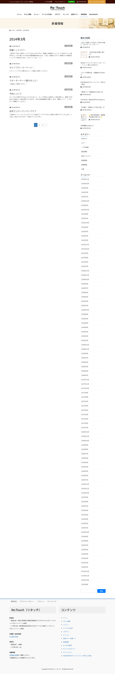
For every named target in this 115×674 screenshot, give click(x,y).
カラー (83, 143)
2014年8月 (84, 541)
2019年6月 (84, 319)
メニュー (66, 625)
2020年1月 (84, 305)
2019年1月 (84, 340)
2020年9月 (84, 284)
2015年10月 (85, 493)
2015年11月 (85, 488)
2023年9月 (84, 214)
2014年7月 (84, 545)
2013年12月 (85, 571)
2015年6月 (84, 510)
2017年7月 (84, 401)
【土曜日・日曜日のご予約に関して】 (93, 107)
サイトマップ (51, 601)
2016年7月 (84, 454)
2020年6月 (84, 292)
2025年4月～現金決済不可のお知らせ (93, 100)
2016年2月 (84, 475)
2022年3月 (84, 240)
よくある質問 (48, 1)
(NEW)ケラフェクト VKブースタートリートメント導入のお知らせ (93, 64)
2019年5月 (84, 323)
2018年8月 (84, 353)
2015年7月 (84, 506)
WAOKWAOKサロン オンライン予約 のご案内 (93, 83)
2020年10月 (85, 279)
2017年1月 (84, 427)
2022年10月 (85, 223)
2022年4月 (84, 236)
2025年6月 (84, 188)
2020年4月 (84, 297)
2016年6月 (84, 458)
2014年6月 (84, 550)
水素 (82, 169)
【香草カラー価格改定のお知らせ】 (92, 92)
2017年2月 (84, 423)
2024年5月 (84, 205)
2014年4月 (84, 558)
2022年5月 (84, 231)
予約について (15, 93)
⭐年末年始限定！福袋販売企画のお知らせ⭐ (97, 116)
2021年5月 (84, 253)
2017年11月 (85, 384)
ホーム (65, 618)
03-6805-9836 (13, 636)
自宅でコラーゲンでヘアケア (22, 111)
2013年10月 (85, 580)
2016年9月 (84, 445)
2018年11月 (85, 349)
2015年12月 (85, 484)
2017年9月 (84, 393)
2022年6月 (84, 227)
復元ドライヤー (86, 156)
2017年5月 (84, 410)
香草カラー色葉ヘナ (69, 638)
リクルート (40, 601)
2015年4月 (84, 519)
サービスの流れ (68, 628)
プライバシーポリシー (27, 601)
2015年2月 (84, 523)
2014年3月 (84, 563)
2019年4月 (84, 327)
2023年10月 (85, 210)
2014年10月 (85, 532)
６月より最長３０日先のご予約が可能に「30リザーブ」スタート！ (93, 44)
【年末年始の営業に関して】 (97, 53)
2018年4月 (84, 362)
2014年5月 (84, 554)
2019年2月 (84, 336)
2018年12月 (85, 345)
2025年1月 (84, 197)
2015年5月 (84, 515)
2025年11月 (85, 179)
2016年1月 (84, 480)
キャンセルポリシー (60, 1)
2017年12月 (85, 380)
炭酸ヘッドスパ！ (17, 49)
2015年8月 (84, 502)
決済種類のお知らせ (87, 126)
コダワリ (66, 632)
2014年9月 (84, 536)
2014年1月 (84, 567)
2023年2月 (84, 218)
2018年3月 (84, 367)
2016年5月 (84, 462)
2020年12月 (85, 271)
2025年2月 (84, 192)
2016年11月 (85, 436)
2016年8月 (84, 449)
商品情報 (84, 152)
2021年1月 (84, 266)
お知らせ (84, 138)
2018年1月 (84, 375)
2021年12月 (85, 244)
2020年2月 (84, 301)
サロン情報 (66, 621)
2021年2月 (84, 262)
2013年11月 (85, 576)
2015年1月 (84, 528)
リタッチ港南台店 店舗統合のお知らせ (93, 74)
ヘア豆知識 (85, 147)
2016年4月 (84, 467)
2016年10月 (85, 441)
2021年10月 (85, 249)
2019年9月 (84, 314)
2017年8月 (84, 397)
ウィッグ (66, 635)
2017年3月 (84, 419)
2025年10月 (85, 184)
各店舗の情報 (13, 655)
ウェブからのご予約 (96, 2)
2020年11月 (85, 275)
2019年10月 (85, 310)
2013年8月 (84, 584)
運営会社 (14, 601)
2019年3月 (84, 332)
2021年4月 (84, 258)
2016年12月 (85, 432)
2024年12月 (85, 201)
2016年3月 (84, 471)
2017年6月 (84, 406)
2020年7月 (84, 288)
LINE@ (71, 1)
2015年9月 (84, 497)
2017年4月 (84, 414)
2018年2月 (84, 371)
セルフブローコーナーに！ (21, 67)
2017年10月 (85, 388)
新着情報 (68, 46)
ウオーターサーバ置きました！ (23, 80)
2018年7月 (84, 358)
